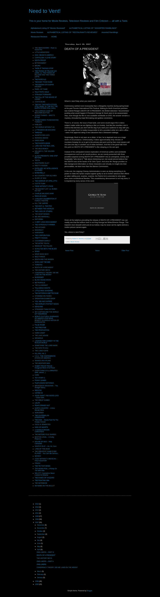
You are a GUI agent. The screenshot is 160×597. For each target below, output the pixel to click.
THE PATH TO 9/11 (41, 348)
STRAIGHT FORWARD (43, 95)
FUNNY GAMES (40, 380)
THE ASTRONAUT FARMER (45, 225)
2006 (37, 581)
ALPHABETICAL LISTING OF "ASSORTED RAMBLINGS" (93, 28)
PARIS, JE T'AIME (41, 89)
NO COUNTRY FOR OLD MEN (46, 176)
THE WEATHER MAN (42, 363)
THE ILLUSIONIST (41, 285)
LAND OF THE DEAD (42, 449)
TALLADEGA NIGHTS (42, 288)
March (39, 571)
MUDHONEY (39, 277)
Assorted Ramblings (110, 32)
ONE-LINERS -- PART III (45, 552)
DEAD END (39, 307)
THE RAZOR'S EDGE (42, 143)
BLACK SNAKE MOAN (43, 280)
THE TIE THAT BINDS (42, 466)
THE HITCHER (40, 227)
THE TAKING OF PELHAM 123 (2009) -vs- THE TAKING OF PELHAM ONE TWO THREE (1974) (46, 74)
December (41, 525)
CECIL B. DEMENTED (42, 424)
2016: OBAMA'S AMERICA (44, 55)
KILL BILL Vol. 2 (40, 353)
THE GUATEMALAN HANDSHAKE (42, 416)
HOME (54, 37)
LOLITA (37, 403)
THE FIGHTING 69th (42, 480)
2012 (37, 510)
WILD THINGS (40, 257)
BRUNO (37, 66)
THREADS (38, 132)
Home (97, 251)
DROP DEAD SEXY (42, 254)
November (41, 528)
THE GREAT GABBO (42, 400)
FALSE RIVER (40, 325)
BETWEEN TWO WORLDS (44, 209)
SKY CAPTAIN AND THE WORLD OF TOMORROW (46, 313)
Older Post (125, 251)
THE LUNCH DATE (41, 351)
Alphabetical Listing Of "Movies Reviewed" (48, 28)
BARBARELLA (40, 173)
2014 (37, 504)
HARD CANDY (40, 333)
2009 (37, 516)
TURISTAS (38, 265)
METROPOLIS (40, 283)
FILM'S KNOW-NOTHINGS (44, 383)
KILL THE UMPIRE (41, 203)
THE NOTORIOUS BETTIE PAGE (46, 293)
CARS (37, 375)
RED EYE (38, 390)
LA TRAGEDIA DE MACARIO (45, 130)
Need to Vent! (45, 11)
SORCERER (39, 413)
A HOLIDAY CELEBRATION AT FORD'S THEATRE (45, 200)
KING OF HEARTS (41, 427)
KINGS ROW (39, 140)
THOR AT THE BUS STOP (44, 68)
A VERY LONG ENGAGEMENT (46, 222)
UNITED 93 (39, 393)
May (38, 546)
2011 (37, 513)
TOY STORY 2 (40, 378)
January (40, 577)
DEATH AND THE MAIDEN (44, 259)
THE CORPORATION (42, 235)
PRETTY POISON (41, 166)
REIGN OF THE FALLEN (43, 246)
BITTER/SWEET (40, 63)
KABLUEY (38, 124)
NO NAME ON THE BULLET (45, 486)
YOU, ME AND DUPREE (43, 301)
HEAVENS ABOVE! (41, 138)
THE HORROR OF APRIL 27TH (46, 181)
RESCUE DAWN (41, 196)
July (38, 540)
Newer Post (69, 251)
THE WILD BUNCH (41, 149)
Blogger (89, 591)
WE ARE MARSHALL (42, 217)
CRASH (37, 463)
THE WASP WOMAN (42, 214)
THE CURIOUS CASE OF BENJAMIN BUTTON (44, 112)
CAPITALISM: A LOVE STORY (45, 58)
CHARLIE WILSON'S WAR (44, 193)
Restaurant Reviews (39, 37)
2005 (37, 584)
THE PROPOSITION (42, 330)
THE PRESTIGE (40, 327)
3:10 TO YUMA (40, 184)
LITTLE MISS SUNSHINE (44, 291)
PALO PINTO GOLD (42, 92)
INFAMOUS (39, 338)
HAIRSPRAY (39, 233)
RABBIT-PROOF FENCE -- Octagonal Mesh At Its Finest (45, 367)
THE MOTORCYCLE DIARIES (45, 434)
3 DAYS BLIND (40, 102)
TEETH (37, 160)
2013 (37, 507)
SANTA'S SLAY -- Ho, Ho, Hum (45, 446)
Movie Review (75, 241)
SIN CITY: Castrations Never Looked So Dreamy (45, 474)
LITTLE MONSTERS (42, 52)
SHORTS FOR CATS (42, 135)
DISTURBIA (39, 219)
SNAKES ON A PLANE (43, 361)
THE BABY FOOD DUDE (43, 82)
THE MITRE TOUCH (42, 243)
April (39, 549)
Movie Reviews (37, 32)
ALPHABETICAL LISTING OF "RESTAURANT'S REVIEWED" (72, 32)
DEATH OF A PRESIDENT (44, 267)
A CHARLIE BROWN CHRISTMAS (42, 431)
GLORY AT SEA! (40, 178)
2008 (37, 519)
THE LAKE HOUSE (41, 335)
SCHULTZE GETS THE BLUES (46, 249)
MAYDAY (38, 456)
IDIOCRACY (39, 230)
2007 (37, 522)
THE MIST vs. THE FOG (43, 206)
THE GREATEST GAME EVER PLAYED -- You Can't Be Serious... (47, 452)
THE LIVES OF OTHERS (43, 211)
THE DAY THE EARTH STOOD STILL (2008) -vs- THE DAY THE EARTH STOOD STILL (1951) (46, 106)
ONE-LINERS (41, 564)
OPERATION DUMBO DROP (45, 299)
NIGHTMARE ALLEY (42, 163)
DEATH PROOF (40, 60)
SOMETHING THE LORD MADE (46, 345)
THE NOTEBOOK (41, 483)
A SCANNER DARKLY (42, 241)
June (39, 543)
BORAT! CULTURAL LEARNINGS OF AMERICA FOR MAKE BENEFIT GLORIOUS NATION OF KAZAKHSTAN (47, 319)
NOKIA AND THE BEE (42, 262)
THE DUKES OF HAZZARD (44, 478)
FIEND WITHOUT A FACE (44, 186)
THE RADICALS (40, 79)
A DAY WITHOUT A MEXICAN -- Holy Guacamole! (46, 460)
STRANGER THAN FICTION (45, 309)
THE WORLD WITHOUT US (45, 127)
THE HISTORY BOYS (42, 270)
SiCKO (37, 251)
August (39, 537)
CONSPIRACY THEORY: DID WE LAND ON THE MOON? (46, 273)
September (41, 534)
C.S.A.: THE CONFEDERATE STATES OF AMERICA (45, 357)
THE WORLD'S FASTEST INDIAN (47, 304)
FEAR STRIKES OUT (42, 405)
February (40, 574)
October (40, 531)
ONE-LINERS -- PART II (45, 561)
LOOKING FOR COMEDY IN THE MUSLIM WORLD (47, 342)
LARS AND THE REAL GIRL (45, 146)
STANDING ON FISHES (43, 296)
